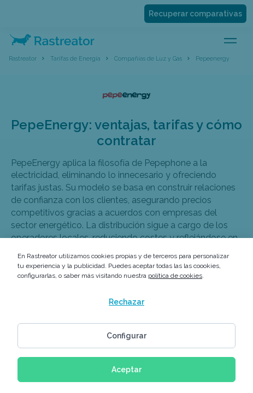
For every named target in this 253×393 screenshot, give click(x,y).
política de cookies (175, 275)
